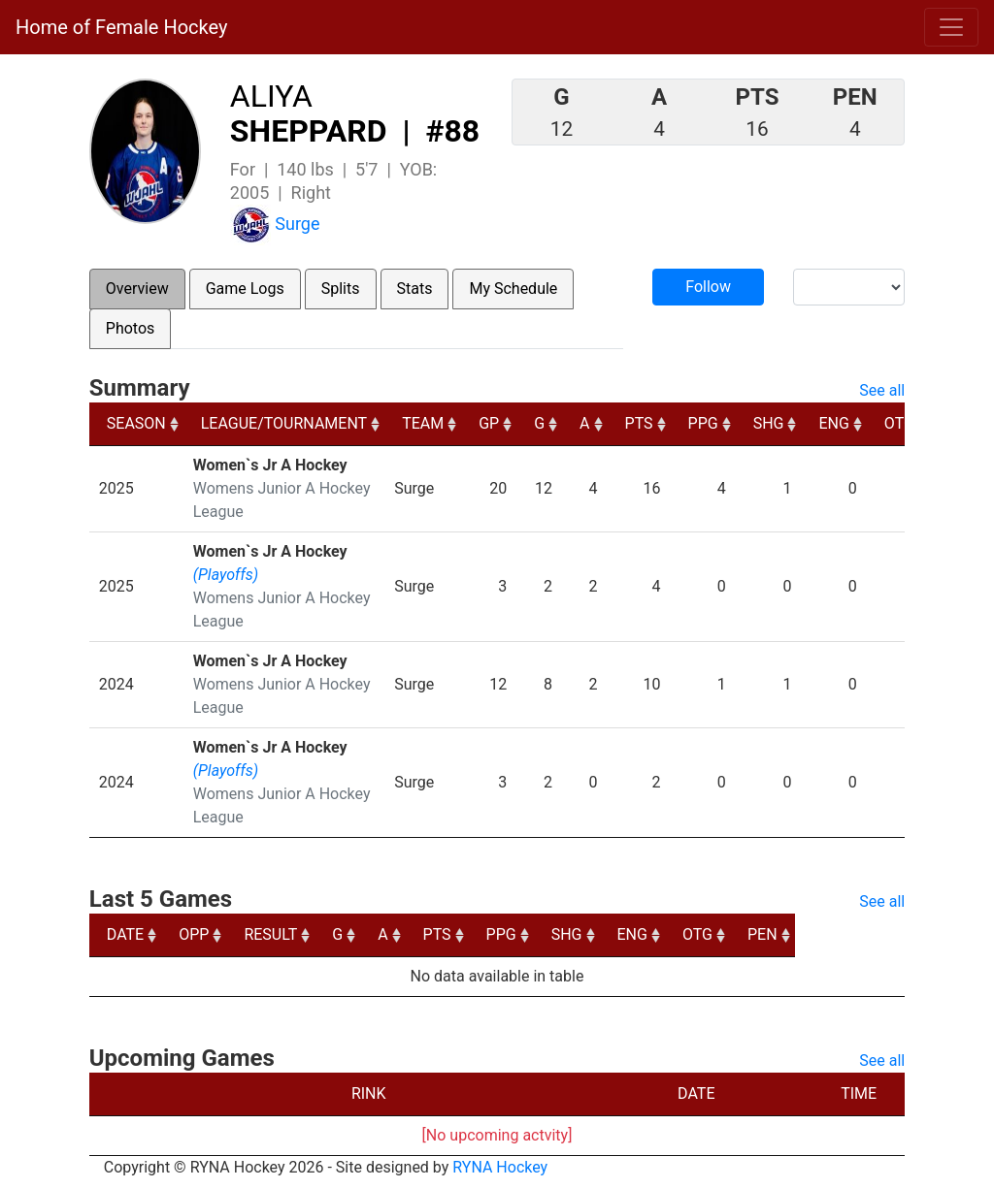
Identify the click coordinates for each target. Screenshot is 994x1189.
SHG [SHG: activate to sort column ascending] (768, 423)
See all (882, 390)
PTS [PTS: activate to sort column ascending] (639, 423)
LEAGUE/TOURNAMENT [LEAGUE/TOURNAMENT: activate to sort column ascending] (284, 423)
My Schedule (513, 288)
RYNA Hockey (499, 1167)
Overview (137, 288)
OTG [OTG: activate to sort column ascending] (899, 423)
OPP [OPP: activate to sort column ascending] (204, 934)
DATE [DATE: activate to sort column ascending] (125, 934)
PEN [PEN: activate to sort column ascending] (873, 934)
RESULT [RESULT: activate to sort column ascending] (305, 934)
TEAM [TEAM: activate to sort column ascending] (423, 423)
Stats (415, 288)
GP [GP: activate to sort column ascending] (489, 423)
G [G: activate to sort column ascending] (539, 423)
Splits (340, 288)
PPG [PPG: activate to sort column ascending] (703, 423)
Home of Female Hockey (121, 27)
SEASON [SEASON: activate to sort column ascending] (136, 423)
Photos (130, 328)
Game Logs (245, 288)
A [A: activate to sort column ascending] (584, 423)
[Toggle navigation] (951, 27)
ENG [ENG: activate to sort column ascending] (833, 423)
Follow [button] (708, 286)
